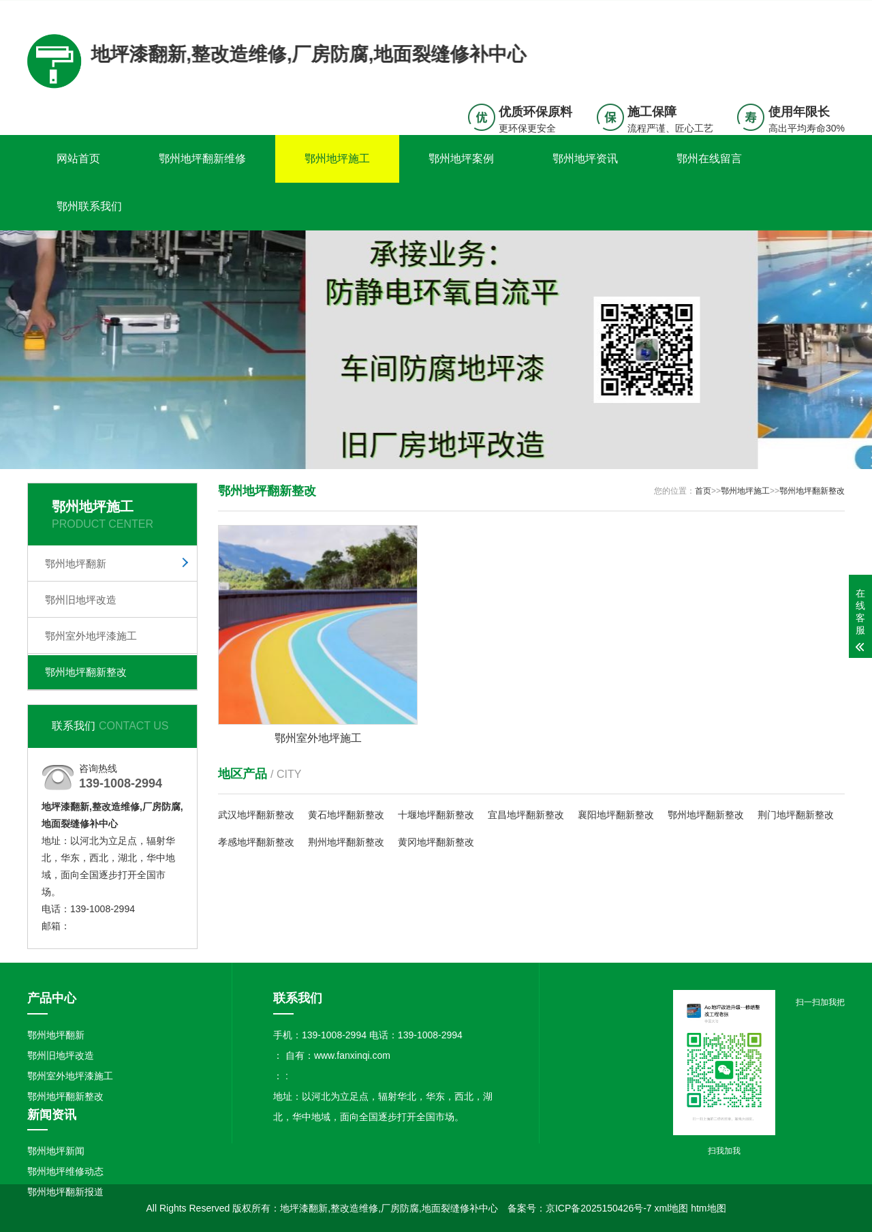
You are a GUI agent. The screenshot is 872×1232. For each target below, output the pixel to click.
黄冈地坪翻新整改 (436, 842)
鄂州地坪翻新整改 (86, 672)
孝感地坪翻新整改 (256, 842)
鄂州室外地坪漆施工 (91, 636)
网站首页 (78, 158)
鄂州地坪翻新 (75, 563)
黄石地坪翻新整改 (346, 814)
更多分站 (826, 10)
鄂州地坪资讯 (585, 158)
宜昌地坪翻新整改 (526, 814)
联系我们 (760, 10)
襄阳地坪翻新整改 (616, 814)
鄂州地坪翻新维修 (202, 158)
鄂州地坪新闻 (55, 1150)
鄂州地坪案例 (461, 158)
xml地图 (672, 1208)
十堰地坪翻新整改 (436, 814)
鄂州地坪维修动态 (65, 1171)
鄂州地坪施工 (337, 158)
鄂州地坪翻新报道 (65, 1191)
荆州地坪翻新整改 (346, 842)
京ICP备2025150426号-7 (599, 1208)
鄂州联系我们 (89, 206)
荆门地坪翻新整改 (796, 814)
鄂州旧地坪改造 (80, 599)
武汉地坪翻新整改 (256, 814)
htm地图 (708, 1208)
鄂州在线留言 (709, 158)
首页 (703, 491)
